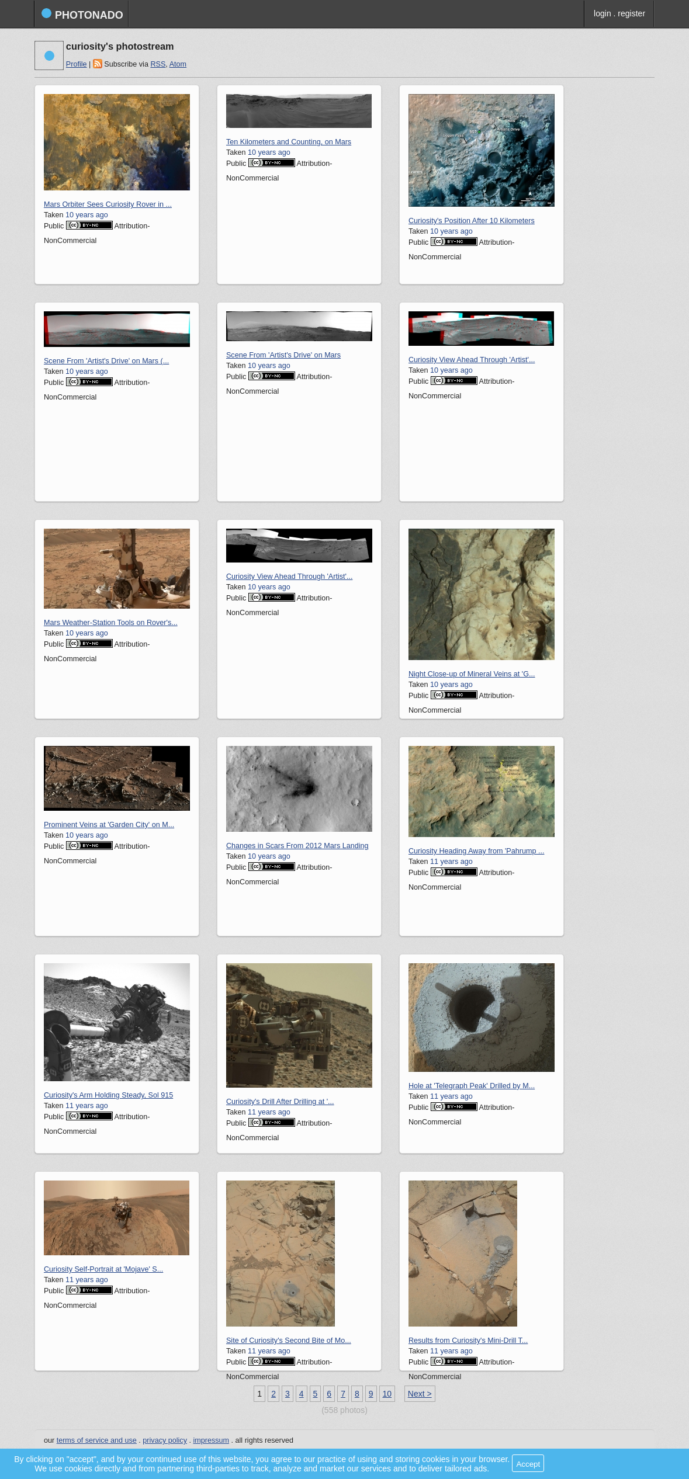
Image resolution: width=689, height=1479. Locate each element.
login (602, 13)
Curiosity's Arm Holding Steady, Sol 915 (108, 1095)
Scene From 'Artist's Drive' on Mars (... (106, 361)
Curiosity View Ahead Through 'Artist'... (471, 360)
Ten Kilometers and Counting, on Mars (288, 142)
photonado (82, 14)
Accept (528, 1464)
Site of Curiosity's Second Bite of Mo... (288, 1340)
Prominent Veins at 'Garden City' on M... (109, 825)
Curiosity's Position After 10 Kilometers (471, 221)
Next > (420, 1393)
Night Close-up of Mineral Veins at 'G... (471, 674)
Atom (177, 64)
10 (387, 1393)
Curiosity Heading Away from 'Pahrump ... (476, 851)
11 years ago (451, 861)
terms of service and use (97, 1440)
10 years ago (86, 215)
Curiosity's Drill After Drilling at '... (280, 1102)
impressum (211, 1440)
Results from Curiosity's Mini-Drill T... (468, 1340)
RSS (157, 64)
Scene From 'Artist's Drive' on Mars (283, 355)
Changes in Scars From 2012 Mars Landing (297, 846)
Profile (76, 64)
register (631, 13)
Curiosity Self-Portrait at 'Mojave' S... (103, 1269)
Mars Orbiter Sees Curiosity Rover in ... (108, 204)
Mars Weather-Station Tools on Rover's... (111, 623)
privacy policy (165, 1440)
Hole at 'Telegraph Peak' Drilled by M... (471, 1086)
